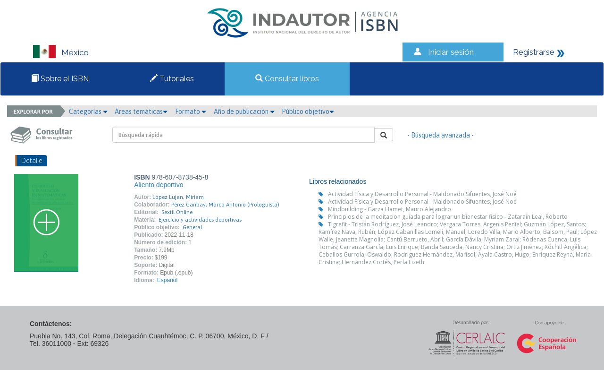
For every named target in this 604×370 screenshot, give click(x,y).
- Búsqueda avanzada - (440, 135)
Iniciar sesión (451, 52)
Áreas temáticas (141, 111)
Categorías (88, 111)
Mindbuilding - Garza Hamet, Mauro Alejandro (389, 209)
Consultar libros (287, 78)
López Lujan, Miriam (178, 197)
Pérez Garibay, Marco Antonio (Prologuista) (225, 204)
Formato (190, 111)
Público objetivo (308, 111)
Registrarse (533, 52)
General (192, 227)
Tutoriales (172, 78)
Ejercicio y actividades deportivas (200, 219)
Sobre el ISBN (60, 78)
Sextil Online (177, 212)
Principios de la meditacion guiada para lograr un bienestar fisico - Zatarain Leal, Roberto (448, 217)
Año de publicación (244, 111)
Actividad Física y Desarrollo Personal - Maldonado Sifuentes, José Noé (422, 194)
